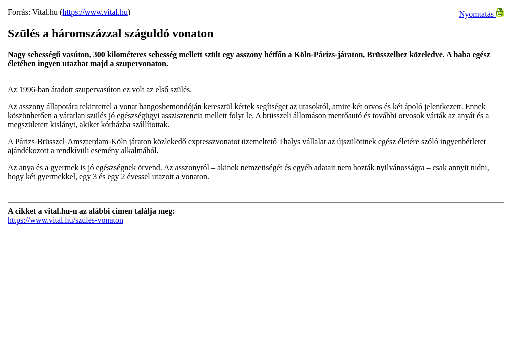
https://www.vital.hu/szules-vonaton (66, 220)
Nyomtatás (482, 14)
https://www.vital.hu (95, 12)
